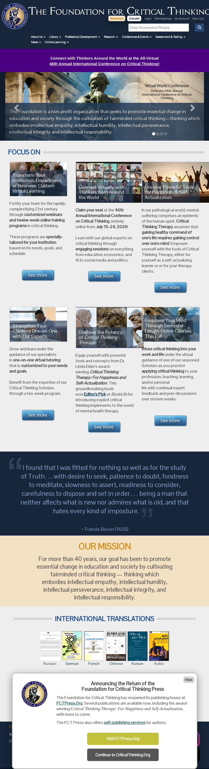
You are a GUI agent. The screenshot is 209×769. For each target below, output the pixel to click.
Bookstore (116, 18)
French (94, 648)
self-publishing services (124, 722)
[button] (38, 37)
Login (148, 18)
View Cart (198, 18)
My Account (182, 18)
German (72, 663)
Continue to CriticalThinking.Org (122, 755)
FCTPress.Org (69, 703)
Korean (138, 648)
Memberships (163, 18)
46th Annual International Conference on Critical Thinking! (104, 63)
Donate (134, 18)
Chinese (116, 648)
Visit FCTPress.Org (122, 738)
